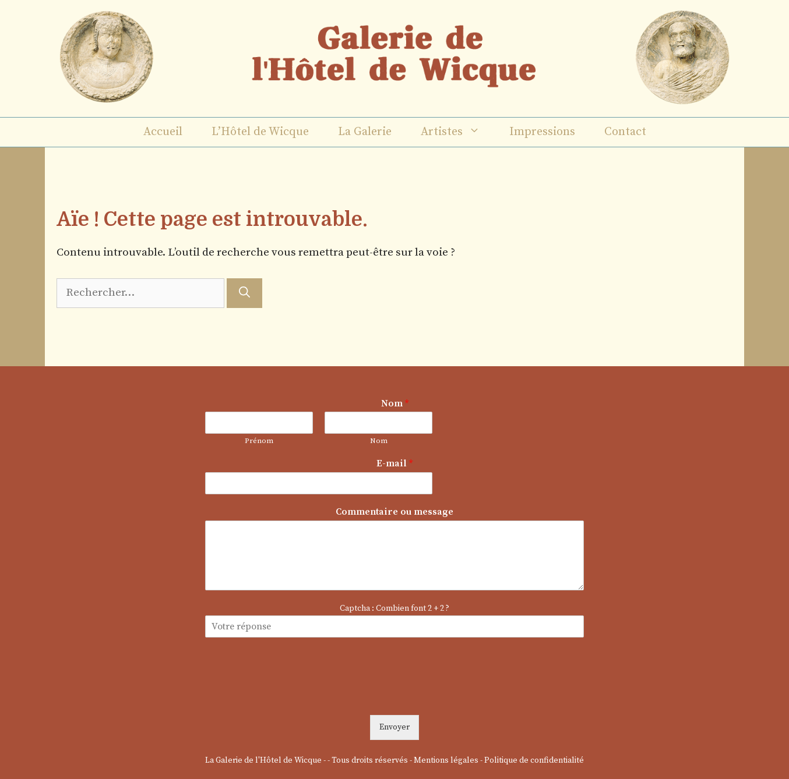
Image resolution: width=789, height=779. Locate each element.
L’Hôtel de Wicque (260, 132)
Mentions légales (446, 760)
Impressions (542, 132)
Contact (625, 132)
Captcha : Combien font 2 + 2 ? (394, 608)
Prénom (259, 440)
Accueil (162, 132)
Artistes (458, 132)
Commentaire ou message (394, 512)
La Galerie (365, 132)
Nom (394, 403)
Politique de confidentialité (534, 760)
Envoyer (394, 727)
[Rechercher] (244, 293)
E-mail (394, 463)
